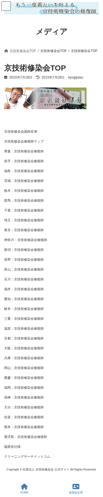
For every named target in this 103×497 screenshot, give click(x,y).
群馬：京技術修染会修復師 (24, 200)
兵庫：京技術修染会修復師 (24, 358)
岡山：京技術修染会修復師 (24, 368)
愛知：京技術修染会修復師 (24, 299)
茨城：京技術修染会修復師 (24, 181)
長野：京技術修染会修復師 (24, 259)
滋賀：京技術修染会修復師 (24, 328)
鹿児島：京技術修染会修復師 (25, 437)
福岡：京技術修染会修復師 (24, 388)
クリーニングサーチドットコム (27, 456)
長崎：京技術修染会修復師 (24, 397)
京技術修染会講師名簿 (20, 131)
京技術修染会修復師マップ (24, 141)
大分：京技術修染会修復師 (24, 407)
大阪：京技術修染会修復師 (24, 348)
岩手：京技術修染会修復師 (24, 161)
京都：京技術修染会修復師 (24, 338)
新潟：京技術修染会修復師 (24, 250)
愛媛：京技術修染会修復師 (24, 378)
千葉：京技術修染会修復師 (24, 210)
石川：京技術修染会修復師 (24, 279)
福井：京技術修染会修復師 (24, 289)
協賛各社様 (12, 447)
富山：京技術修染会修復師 (24, 269)
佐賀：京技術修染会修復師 (24, 417)
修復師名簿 (76, 489)
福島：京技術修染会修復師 (24, 171)
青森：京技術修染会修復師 (24, 151)
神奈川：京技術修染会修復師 (25, 240)
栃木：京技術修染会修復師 (24, 191)
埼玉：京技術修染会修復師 (24, 220)
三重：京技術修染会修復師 (24, 319)
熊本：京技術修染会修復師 (24, 427)
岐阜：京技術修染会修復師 (24, 309)
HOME (24, 489)
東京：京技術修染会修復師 (24, 230)
